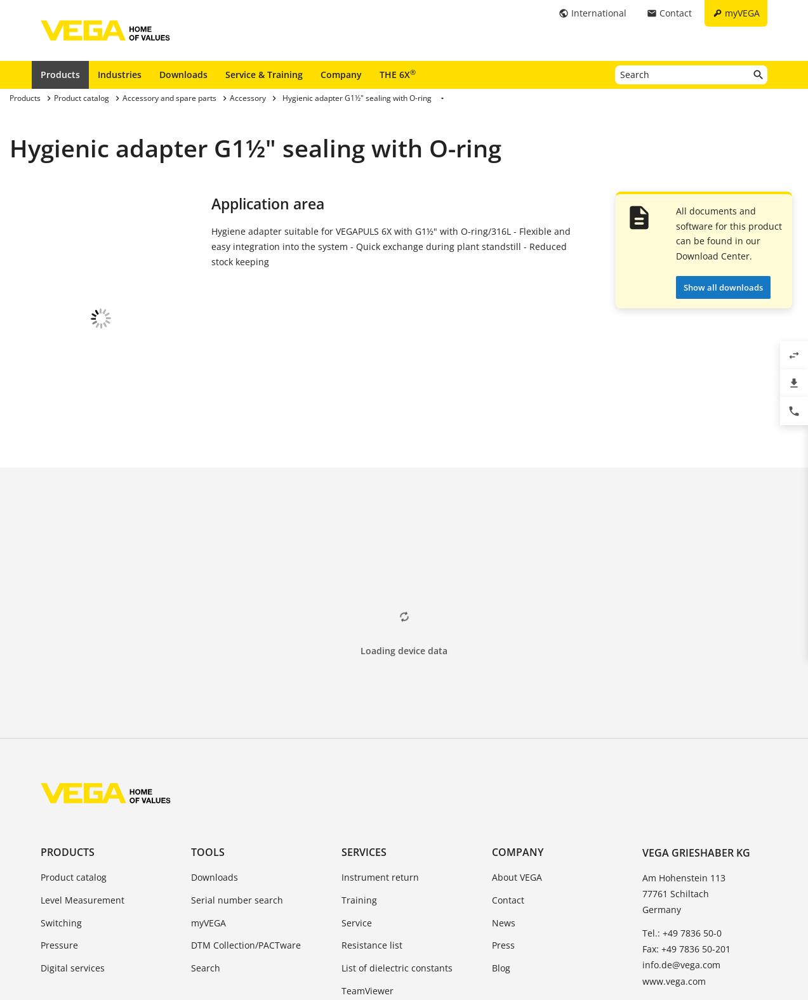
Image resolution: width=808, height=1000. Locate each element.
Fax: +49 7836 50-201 (686, 817)
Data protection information (362, 941)
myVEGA (208, 791)
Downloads (183, 75)
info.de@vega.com (681, 833)
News (503, 791)
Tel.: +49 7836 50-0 (682, 801)
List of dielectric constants (397, 836)
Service (356, 791)
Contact (508, 768)
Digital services (73, 836)
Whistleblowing (470, 941)
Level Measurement (82, 768)
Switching (61, 791)
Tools (208, 720)
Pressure (59, 813)
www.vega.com (674, 849)
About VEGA (517, 745)
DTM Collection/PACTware (246, 813)
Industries (120, 75)
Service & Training (264, 75)
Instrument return (380, 745)
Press (503, 813)
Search (205, 836)
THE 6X (398, 74)
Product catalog (74, 745)
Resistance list (371, 813)
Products (60, 75)
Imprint (272, 941)
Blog (501, 836)
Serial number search (237, 768)
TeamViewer (367, 859)
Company (341, 75)
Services (364, 720)
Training (359, 768)
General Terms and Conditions (176, 941)
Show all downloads (723, 287)
